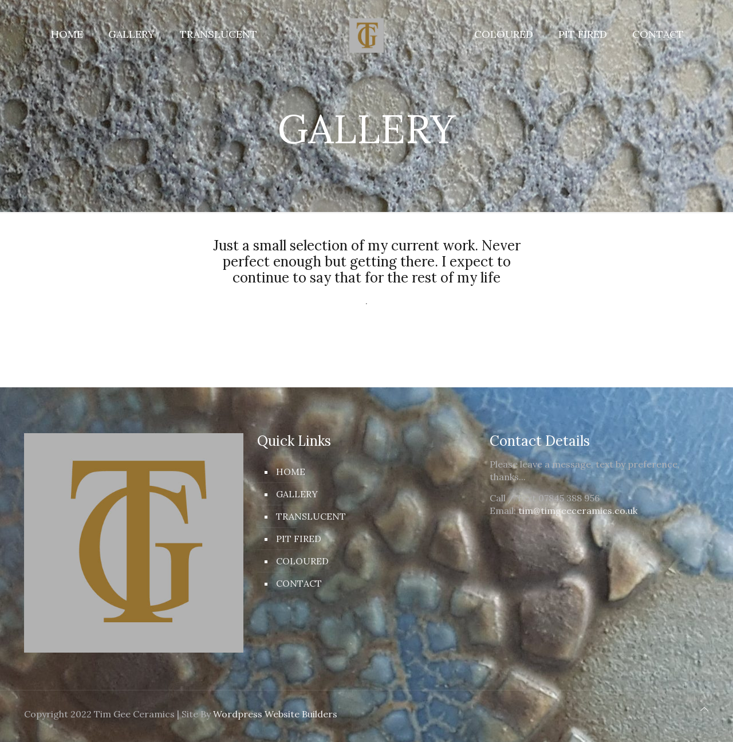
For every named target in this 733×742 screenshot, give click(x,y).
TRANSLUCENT (311, 516)
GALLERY (297, 494)
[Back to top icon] (704, 708)
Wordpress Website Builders (275, 714)
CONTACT (299, 583)
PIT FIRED (298, 538)
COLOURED (302, 561)
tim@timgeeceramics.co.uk (577, 510)
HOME (290, 471)
